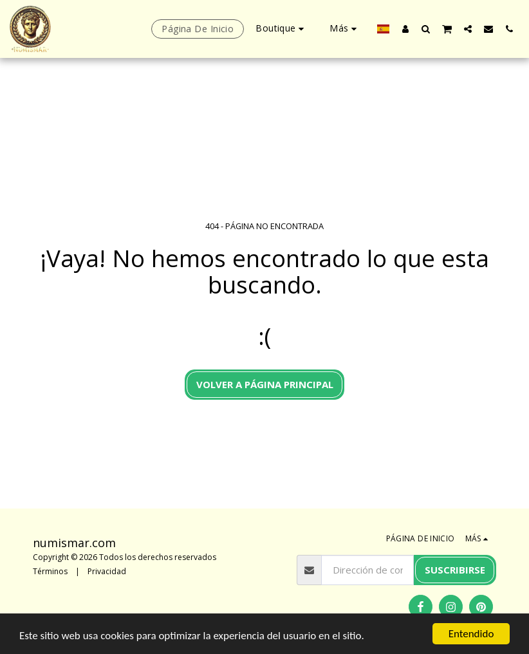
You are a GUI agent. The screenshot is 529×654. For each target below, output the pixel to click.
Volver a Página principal (264, 384)
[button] (426, 28)
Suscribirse (455, 569)
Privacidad (107, 571)
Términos (50, 571)
